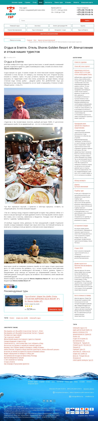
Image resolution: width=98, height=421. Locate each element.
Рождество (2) (84, 356)
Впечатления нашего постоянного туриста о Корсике (22, 339)
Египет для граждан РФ (60, 26)
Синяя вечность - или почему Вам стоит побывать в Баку (23, 343)
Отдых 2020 (78, 248)
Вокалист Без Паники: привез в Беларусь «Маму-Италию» (24, 347)
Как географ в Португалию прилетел (16, 364)
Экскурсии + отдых (60, 30)
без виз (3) (87, 345)
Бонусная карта (87, 2)
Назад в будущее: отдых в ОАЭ (15, 341)
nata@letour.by (89, 396)
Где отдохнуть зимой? (12, 337)
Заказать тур (55, 309)
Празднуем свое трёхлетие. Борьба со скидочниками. (82, 126)
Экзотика (38, 26)
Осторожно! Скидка (81, 225)
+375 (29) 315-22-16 (85, 14)
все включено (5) (79, 341)
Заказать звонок (88, 389)
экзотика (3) (77, 351)
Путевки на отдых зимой (12, 335)
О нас (35, 2)
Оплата (76, 2)
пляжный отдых (35, 318)
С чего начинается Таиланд (13, 360)
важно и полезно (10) (80, 332)
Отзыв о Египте (9, 362)
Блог (40, 2)
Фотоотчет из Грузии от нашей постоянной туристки (22, 345)
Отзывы (68, 2)
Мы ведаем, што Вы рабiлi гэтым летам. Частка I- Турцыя (24, 333)
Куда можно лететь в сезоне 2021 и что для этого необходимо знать (83, 72)
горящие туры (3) (79, 349)
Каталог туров (17, 2)
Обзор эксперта (79, 180)
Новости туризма (80, 62)
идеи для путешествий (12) (82, 330)
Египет (12, 318)
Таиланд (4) (77, 343)
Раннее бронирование (15, 30)
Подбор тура (79, 191)
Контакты (48, 2)
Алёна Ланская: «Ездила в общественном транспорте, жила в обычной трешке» (31, 349)
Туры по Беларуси (37, 30)
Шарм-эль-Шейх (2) (80, 354)
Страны (27, 2)
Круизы (83, 26)
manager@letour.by (77, 396)
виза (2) (75, 356)
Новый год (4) (78, 345)
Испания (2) (77, 358)
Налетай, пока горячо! (82, 66)
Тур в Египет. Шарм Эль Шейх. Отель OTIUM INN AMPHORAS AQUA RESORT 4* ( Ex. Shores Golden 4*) (42, 298)
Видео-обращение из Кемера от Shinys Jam (19, 353)
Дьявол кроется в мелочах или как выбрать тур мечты (83, 265)
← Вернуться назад (15, 40)
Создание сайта (83, 415)
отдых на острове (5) (80, 338)
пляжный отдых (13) (80, 328)
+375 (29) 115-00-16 (85, 10)
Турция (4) (85, 343)
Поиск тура (59, 2)
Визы (76, 382)
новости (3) (86, 351)
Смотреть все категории (49, 34)
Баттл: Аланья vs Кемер (82, 295)
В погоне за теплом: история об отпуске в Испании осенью (24, 351)
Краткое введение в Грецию (14, 358)
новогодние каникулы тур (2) (83, 360)
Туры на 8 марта (83, 30)
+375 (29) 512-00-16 (85, 12)
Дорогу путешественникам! (81, 185)
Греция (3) (76, 347)
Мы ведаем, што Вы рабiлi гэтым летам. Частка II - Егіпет (23, 331)
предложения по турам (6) (82, 334)
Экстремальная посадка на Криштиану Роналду (20, 356)
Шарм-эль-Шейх (22, 318)
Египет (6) (76, 336)
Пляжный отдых (15, 26)
